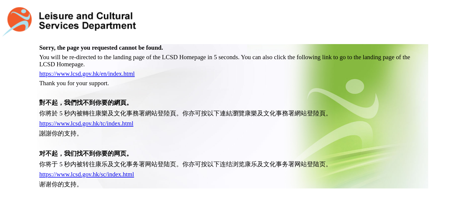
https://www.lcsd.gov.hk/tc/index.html (86, 108)
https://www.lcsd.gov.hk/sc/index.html (86, 159)
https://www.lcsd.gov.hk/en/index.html (87, 59)
